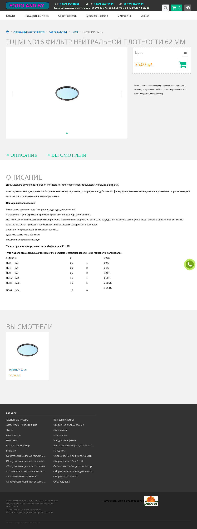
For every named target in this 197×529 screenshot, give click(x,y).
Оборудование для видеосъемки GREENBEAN (27, 466)
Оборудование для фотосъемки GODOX (74, 455)
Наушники (59, 450)
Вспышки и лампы (63, 419)
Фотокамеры (13, 435)
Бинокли (11, 450)
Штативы (11, 440)
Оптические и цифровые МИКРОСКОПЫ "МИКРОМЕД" (27, 471)
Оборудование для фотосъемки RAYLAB (27, 481)
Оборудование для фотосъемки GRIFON (27, 461)
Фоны (9, 430)
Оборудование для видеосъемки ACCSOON (74, 471)
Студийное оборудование (68, 424)
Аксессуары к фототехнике (21, 424)
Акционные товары (17, 419)
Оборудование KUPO (66, 476)
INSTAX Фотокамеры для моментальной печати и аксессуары (74, 445)
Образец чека (61, 481)
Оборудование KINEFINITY (22, 476)
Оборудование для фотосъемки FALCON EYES (27, 455)
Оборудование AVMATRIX (68, 461)
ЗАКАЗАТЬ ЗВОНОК (191, 264)
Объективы (60, 430)
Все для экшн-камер (18, 445)
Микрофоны (60, 435)
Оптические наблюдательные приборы (74, 466)
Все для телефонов (64, 440)
